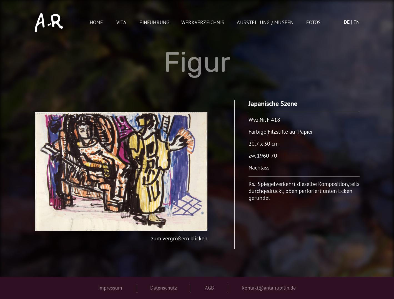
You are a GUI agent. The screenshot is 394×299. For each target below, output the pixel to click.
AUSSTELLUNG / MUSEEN (265, 23)
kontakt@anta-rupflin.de (269, 288)
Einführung (154, 23)
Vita (121, 23)
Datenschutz (163, 288)
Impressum (110, 288)
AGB (209, 288)
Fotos (313, 23)
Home (96, 23)
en (356, 22)
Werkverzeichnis (202, 23)
